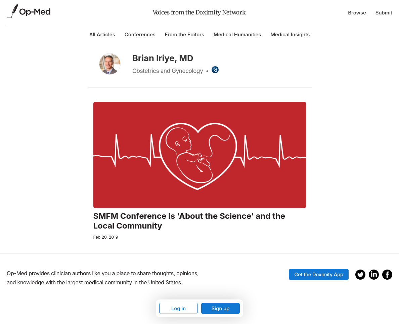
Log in (178, 308)
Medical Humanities (237, 34)
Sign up (220, 308)
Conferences (140, 34)
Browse (357, 12)
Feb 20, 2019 (105, 237)
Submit (383, 12)
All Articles (102, 34)
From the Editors (184, 34)
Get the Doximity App (318, 274)
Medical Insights (290, 34)
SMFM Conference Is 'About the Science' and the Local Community (189, 221)
